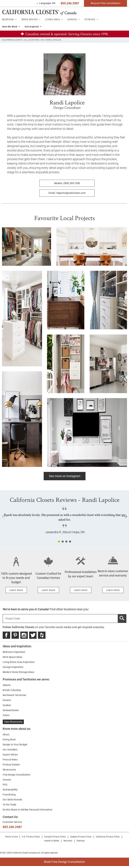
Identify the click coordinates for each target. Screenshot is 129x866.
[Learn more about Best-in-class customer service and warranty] (113, 590)
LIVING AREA (52, 19)
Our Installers (10, 749)
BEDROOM (8, 19)
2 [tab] (63, 542)
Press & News (10, 759)
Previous (4, 516)
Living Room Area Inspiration (19, 662)
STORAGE (89, 19)
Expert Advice (10, 754)
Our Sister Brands (12, 799)
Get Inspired (32, 26)
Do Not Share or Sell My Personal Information (28, 809)
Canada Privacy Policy (55, 837)
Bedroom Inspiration (14, 652)
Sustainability (10, 789)
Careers (7, 779)
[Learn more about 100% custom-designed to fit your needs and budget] (16, 590)
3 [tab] (66, 542)
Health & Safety (51, 841)
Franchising (9, 794)
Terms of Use (11, 837)
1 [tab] (59, 542)
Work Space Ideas (12, 657)
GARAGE (72, 19)
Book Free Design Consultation (42, 860)
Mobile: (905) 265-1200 (67, 183)
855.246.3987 (70, 3)
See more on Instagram (64, 476)
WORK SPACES (29, 19)
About (6, 734)
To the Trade (9, 804)
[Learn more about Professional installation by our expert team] (80, 590)
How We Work (9, 26)
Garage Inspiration (13, 667)
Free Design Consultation (16, 774)
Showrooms (9, 769)
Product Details (11, 764)
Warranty (67, 841)
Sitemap (81, 841)
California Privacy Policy (108, 837)
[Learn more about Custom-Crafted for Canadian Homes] (48, 590)
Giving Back (9, 739)
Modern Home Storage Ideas (18, 672)
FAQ (5, 784)
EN (46, 3)
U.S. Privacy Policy (31, 837)
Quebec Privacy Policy (81, 837)
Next (124, 516)
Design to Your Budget (15, 744)
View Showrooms (13, 721)
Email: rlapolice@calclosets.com (67, 192)
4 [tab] (70, 542)
